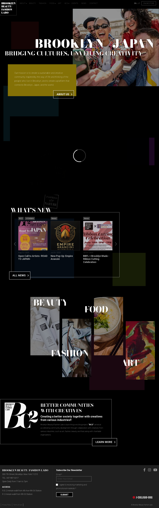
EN (135, 3)
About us (63, 99)
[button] (115, 288)
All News (19, 324)
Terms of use (17, 505)
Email (59, 474)
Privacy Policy (6, 505)
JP (139, 3)
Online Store (148, 3)
